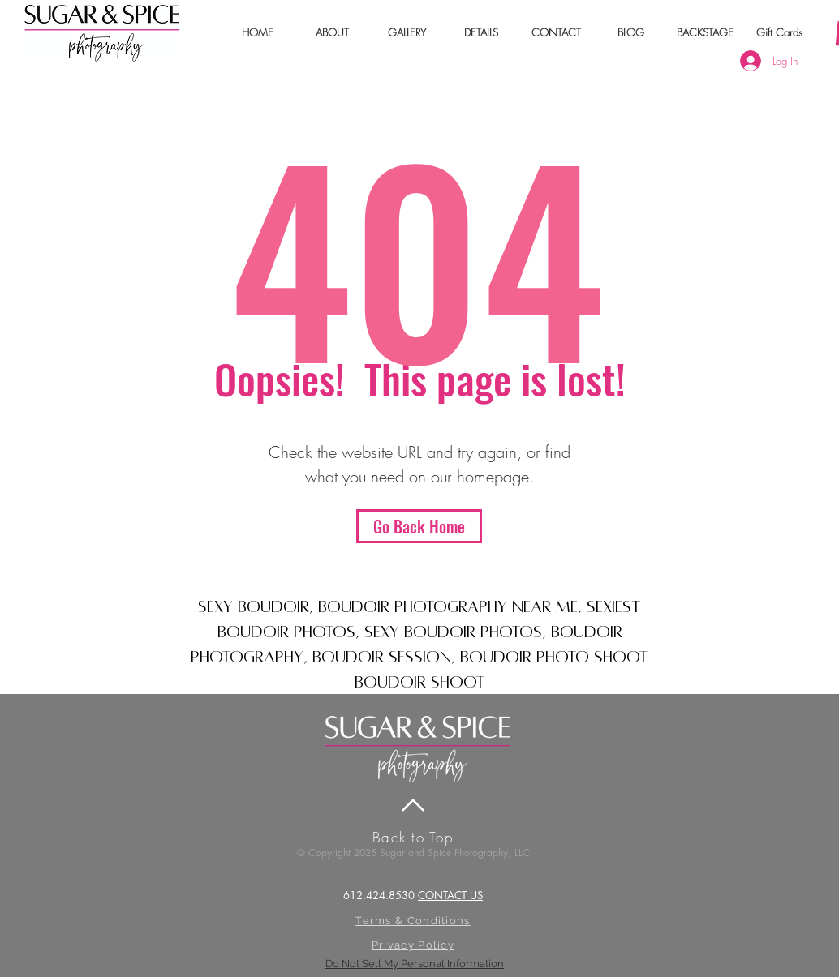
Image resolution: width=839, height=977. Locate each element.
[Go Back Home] (419, 526)
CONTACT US (450, 895)
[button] (332, 32)
